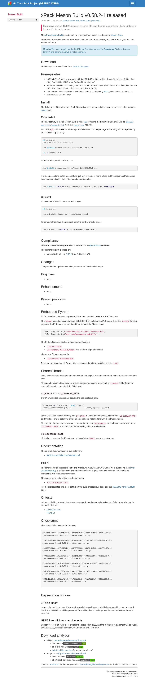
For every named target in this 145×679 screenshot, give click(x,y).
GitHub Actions (53, 509)
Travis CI (51, 513)
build (88, 21)
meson (82, 21)
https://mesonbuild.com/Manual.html (63, 455)
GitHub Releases (80, 66)
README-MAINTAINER (123, 487)
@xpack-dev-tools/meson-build (71, 653)
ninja (98, 21)
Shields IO (54, 664)
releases (66, 21)
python (92, 21)
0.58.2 (69, 254)
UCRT (105, 91)
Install (43, 110)
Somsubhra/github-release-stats (94, 664)
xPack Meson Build (54, 35)
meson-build (74, 21)
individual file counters (62, 650)
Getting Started (23, 19)
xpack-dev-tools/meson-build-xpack (70, 640)
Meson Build (116, 35)
